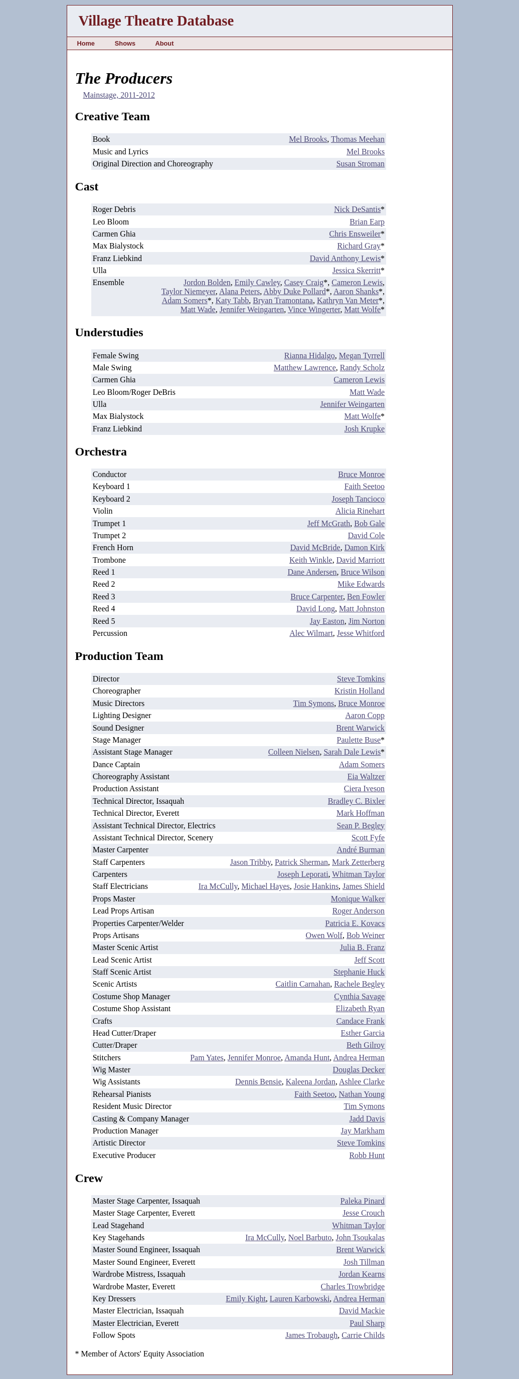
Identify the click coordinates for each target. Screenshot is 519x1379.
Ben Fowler (366, 596)
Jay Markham (363, 1130)
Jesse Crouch (363, 1213)
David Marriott (360, 560)
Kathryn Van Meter (348, 300)
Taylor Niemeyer (188, 291)
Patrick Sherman (301, 862)
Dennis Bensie (258, 1081)
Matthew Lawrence (305, 367)
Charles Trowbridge (353, 1286)
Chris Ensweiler (355, 233)
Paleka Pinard (362, 1201)
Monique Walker (358, 898)
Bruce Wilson (363, 572)
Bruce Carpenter (316, 596)
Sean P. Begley (361, 825)
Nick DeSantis (357, 209)
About (164, 43)
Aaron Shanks (356, 291)
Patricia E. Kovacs (355, 923)
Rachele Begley (359, 984)
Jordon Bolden (207, 282)
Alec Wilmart (311, 633)
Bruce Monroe (361, 474)
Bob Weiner (366, 935)
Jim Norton (367, 621)
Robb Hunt (367, 1155)
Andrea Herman (359, 1057)
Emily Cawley (257, 282)
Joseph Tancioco (358, 499)
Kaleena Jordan (310, 1081)
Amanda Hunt (306, 1057)
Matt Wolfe (362, 309)
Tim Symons (313, 703)
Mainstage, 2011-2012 (119, 95)
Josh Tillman (364, 1262)
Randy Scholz (362, 367)
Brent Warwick (360, 728)
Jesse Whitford (361, 633)
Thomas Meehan (358, 139)
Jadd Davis (367, 1118)
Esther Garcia (363, 1033)
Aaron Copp (365, 715)
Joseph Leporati (302, 874)
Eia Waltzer (366, 776)
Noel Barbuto (310, 1237)
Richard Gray (359, 246)
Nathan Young (362, 1094)
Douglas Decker (359, 1069)
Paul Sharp (367, 1323)
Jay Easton (327, 621)
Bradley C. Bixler (356, 801)
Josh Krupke (364, 428)
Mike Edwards (361, 584)
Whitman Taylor (358, 874)
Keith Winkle (310, 560)
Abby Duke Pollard (294, 291)
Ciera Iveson (364, 788)
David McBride (315, 547)
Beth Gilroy (366, 1045)
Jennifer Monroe (254, 1057)
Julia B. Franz (362, 947)
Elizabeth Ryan (360, 1008)
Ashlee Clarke (362, 1081)
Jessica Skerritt (356, 270)
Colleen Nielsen (294, 752)
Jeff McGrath (328, 523)
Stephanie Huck (359, 972)
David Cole (366, 535)
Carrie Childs (363, 1335)
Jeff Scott (370, 960)
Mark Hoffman (360, 813)
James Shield (363, 886)
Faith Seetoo (364, 486)
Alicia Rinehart (360, 511)
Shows (125, 43)
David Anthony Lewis (345, 258)
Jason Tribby (250, 862)
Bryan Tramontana (283, 300)
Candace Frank (360, 1021)
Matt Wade (198, 309)
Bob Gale (369, 523)
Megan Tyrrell (362, 355)
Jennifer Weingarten (252, 309)
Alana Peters (239, 291)
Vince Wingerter (314, 309)
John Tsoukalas (360, 1237)
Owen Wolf (323, 935)
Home (86, 43)
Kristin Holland (359, 690)
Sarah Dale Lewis (352, 752)
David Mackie (362, 1310)
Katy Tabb (232, 300)
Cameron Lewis (357, 282)
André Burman (361, 849)
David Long (315, 608)
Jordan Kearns (361, 1274)
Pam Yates (207, 1057)
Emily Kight (246, 1298)
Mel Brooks (308, 139)
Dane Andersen (311, 572)
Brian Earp (367, 221)
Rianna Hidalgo (309, 355)
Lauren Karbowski (300, 1298)
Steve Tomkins (361, 678)
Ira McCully (218, 886)
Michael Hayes (265, 886)
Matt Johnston (362, 608)
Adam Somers (185, 300)
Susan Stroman (360, 163)
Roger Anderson (358, 910)
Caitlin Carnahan (302, 984)
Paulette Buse (359, 740)
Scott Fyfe (368, 837)
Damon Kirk (364, 547)
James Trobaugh (311, 1335)
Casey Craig (304, 282)
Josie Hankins (316, 886)
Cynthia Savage (359, 996)
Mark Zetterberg (358, 862)
